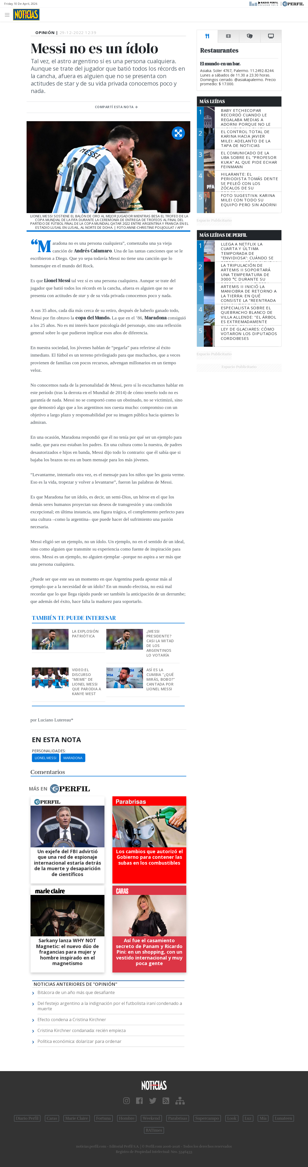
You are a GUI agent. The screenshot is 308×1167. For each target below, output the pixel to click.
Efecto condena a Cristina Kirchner (71, 1019)
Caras (52, 1118)
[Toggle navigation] (8, 14)
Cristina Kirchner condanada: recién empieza (81, 1030)
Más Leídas (212, 101)
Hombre (126, 1118)
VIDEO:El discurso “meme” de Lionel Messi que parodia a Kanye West (86, 681)
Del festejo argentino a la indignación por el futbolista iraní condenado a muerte (109, 1006)
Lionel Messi (45, 757)
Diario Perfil (27, 1118)
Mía (263, 1118)
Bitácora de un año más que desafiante (76, 992)
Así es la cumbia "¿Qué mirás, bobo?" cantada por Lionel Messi (160, 679)
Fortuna (103, 1118)
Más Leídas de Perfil (223, 235)
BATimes (154, 1130)
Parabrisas (177, 1118)
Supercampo (207, 1118)
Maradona (73, 757)
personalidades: (49, 751)
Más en (59, 788)
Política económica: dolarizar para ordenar (79, 1041)
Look (232, 1118)
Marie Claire (76, 1118)
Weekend (151, 1118)
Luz (248, 1118)
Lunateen (283, 1118)
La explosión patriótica (85, 634)
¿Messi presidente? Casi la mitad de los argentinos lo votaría (160, 643)
